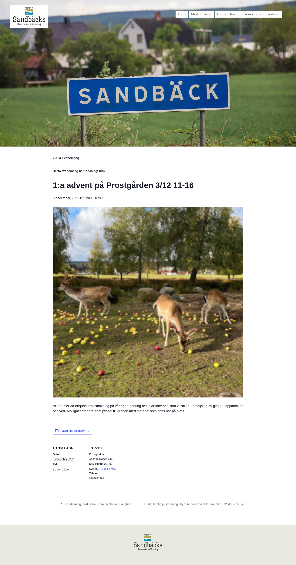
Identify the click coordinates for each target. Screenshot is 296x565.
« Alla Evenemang (66, 158)
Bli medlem (227, 14)
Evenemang (251, 14)
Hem (182, 14)
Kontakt (273, 14)
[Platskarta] (145, 467)
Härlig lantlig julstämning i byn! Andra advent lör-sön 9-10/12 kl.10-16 (192, 504)
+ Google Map (107, 468)
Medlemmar (201, 14)
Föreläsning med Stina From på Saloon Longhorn (98, 504)
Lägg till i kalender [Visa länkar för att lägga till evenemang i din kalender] (73, 430)
